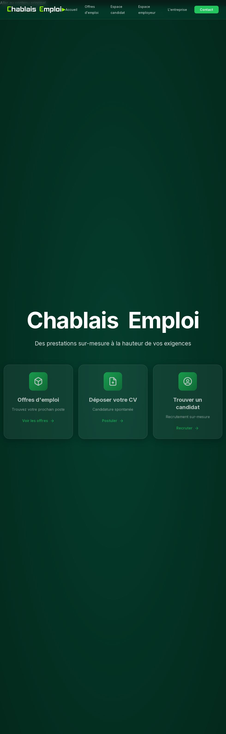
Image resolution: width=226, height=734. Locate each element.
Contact (206, 10)
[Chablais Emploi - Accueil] (36, 9)
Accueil (71, 10)
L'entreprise (177, 10)
